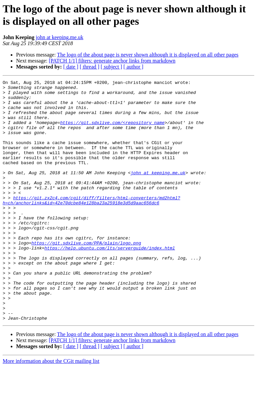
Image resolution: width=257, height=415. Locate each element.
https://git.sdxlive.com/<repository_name (112, 131)
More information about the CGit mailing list (51, 409)
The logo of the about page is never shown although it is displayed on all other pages (147, 55)
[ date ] (70, 67)
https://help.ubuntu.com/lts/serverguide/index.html (110, 282)
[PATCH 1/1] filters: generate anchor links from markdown (112, 61)
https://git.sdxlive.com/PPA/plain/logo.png (86, 276)
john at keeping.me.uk (59, 37)
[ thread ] (89, 67)
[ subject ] (111, 67)
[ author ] (133, 67)
